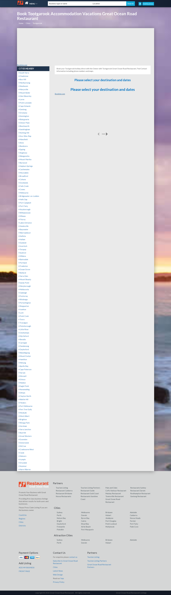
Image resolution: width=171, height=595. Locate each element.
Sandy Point (24, 283)
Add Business (148, 4)
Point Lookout (111, 524)
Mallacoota (24, 289)
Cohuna (22, 179)
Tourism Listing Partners (90, 488)
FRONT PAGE (24, 571)
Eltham (22, 393)
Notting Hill (24, 133)
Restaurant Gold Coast (90, 493)
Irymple (22, 459)
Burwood (23, 163)
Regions (22, 519)
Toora (21, 319)
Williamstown (25, 213)
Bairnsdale (23, 259)
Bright (59, 521)
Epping (22, 149)
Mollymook (109, 527)
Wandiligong (24, 353)
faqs (62, 578)
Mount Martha (25, 159)
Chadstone (23, 76)
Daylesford (24, 349)
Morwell (22, 376)
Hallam (22, 239)
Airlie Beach (86, 527)
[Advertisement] (85, 46)
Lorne (21, 99)
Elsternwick (24, 443)
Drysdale (23, 463)
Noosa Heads (135, 518)
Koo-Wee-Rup (25, 136)
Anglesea (23, 153)
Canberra (133, 515)
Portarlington (25, 303)
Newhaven (23, 86)
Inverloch (23, 246)
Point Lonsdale (25, 103)
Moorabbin (23, 173)
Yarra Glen (23, 276)
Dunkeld (22, 243)
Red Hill (22, 433)
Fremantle (61, 527)
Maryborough (25, 286)
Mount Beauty (25, 279)
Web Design (58, 575)
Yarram (22, 373)
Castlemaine (24, 169)
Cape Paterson (25, 369)
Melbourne (23, 193)
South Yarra (24, 73)
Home (21, 23)
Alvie (21, 143)
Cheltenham (24, 333)
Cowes (22, 189)
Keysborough (24, 209)
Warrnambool (25, 233)
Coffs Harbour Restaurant (115, 491)
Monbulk (23, 413)
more (105, 134)
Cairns (83, 521)
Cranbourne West (26, 449)
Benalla (22, 339)
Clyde (21, 453)
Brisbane (108, 512)
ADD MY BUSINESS (26, 567)
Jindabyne (109, 518)
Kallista (22, 236)
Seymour (23, 466)
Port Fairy (23, 206)
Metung (22, 363)
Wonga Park (24, 423)
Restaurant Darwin (137, 491)
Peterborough (25, 326)
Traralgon (23, 323)
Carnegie (23, 343)
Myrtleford (24, 336)
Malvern (22, 456)
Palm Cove (134, 527)
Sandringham (24, 129)
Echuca (22, 379)
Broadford (23, 176)
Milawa (22, 216)
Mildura (22, 256)
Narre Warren (25, 469)
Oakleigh (23, 293)
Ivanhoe (22, 309)
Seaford (22, 253)
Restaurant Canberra (64, 491)
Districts (22, 526)
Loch (21, 313)
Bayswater (23, 229)
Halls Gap (23, 199)
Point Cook (24, 316)
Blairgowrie (24, 119)
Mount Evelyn (25, 356)
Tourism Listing (62, 488)
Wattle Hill (23, 399)
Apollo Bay (23, 366)
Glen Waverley (25, 96)
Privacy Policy (58, 582)
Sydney (59, 512)
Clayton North (25, 396)
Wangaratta (24, 156)
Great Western (25, 436)
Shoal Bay (85, 524)
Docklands (23, 183)
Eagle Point (24, 386)
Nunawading (24, 389)
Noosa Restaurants (63, 496)
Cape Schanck (24, 106)
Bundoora (23, 146)
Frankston (23, 266)
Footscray (23, 296)
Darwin (84, 515)
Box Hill (22, 79)
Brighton (23, 419)
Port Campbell (25, 203)
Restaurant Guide (88, 491)
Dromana (23, 113)
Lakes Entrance (25, 223)
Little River (24, 329)
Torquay (22, 249)
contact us (73, 557)
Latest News (58, 571)
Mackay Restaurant (113, 493)
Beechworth (24, 126)
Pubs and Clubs (111, 488)
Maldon (22, 383)
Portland (23, 263)
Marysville (23, 89)
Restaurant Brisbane (64, 493)
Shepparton (24, 306)
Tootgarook (37, 23)
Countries (23, 515)
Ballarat (22, 273)
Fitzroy (22, 219)
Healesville (23, 226)
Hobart (108, 515)
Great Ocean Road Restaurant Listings (131, 593)
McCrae (22, 446)
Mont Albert (24, 416)
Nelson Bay (61, 518)
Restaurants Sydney (138, 488)
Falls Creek (23, 186)
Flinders (22, 403)
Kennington (24, 116)
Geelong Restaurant (138, 496)
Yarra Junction (25, 429)
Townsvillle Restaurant (114, 496)
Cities (28, 23)
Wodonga (23, 299)
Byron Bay (85, 518)
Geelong (22, 109)
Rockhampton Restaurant (140, 493)
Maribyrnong (24, 83)
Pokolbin (60, 529)
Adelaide (133, 512)
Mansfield (23, 139)
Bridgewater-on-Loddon (29, 196)
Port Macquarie (87, 529)
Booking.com (22, 65)
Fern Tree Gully (25, 409)
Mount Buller (24, 93)
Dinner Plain (24, 123)
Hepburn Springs (26, 166)
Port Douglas (110, 521)
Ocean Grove (24, 269)
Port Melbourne (25, 406)
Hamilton (23, 359)
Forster (133, 521)
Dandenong (24, 346)
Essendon (23, 439)
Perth (59, 515)
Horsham (23, 426)
